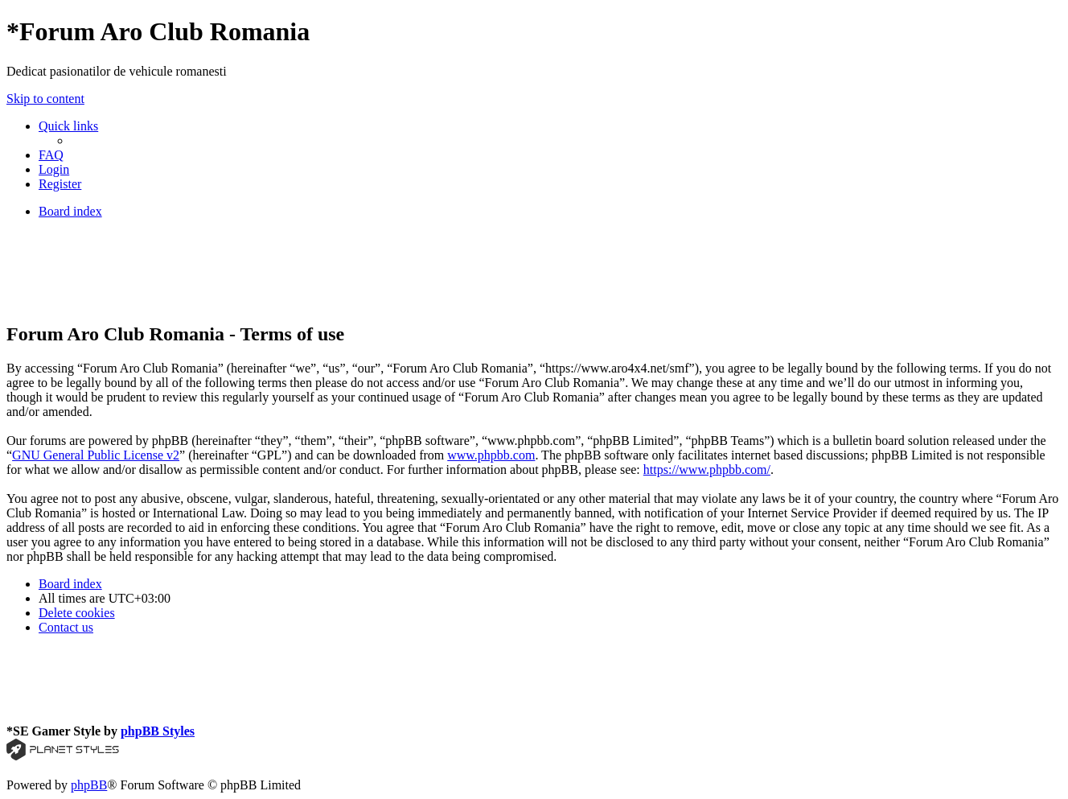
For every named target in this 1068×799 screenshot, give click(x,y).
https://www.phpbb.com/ (706, 469)
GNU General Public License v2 (95, 455)
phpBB (89, 785)
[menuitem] (51, 155)
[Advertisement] (299, 268)
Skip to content (45, 98)
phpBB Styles (158, 731)
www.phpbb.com (491, 455)
